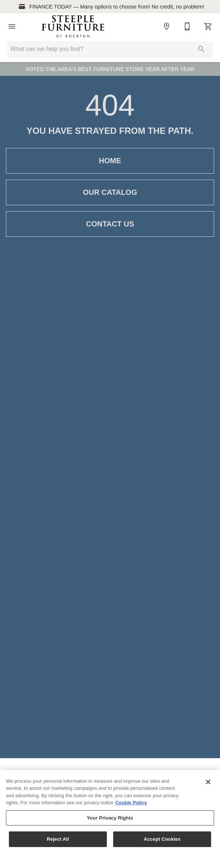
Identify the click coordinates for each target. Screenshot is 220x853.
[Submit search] (201, 49)
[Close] (208, 782)
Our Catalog (110, 192)
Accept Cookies (162, 839)
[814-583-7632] (187, 26)
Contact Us (110, 224)
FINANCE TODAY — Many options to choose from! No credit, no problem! (110, 7)
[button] (12, 26)
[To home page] (73, 26)
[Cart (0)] (208, 26)
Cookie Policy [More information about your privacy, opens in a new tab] (131, 803)
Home (110, 160)
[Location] (166, 26)
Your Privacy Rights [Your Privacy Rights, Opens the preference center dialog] (110, 818)
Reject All (58, 839)
